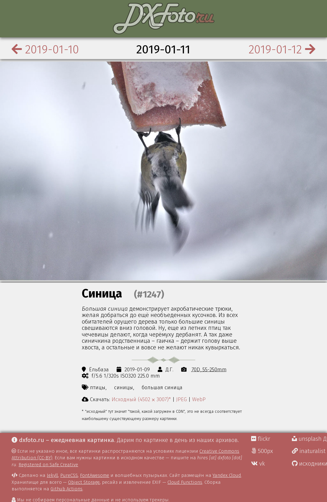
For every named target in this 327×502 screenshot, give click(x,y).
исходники (309, 463)
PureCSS (69, 475)
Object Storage (84, 482)
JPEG (181, 399)
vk (258, 463)
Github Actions (66, 489)
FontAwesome (94, 475)
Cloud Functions (184, 482)
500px (262, 451)
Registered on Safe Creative (48, 464)
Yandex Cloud (227, 475)
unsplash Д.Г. (309, 438)
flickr (260, 438)
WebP (199, 399)
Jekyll (52, 475)
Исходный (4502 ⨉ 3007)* (141, 399)
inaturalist (308, 451)
